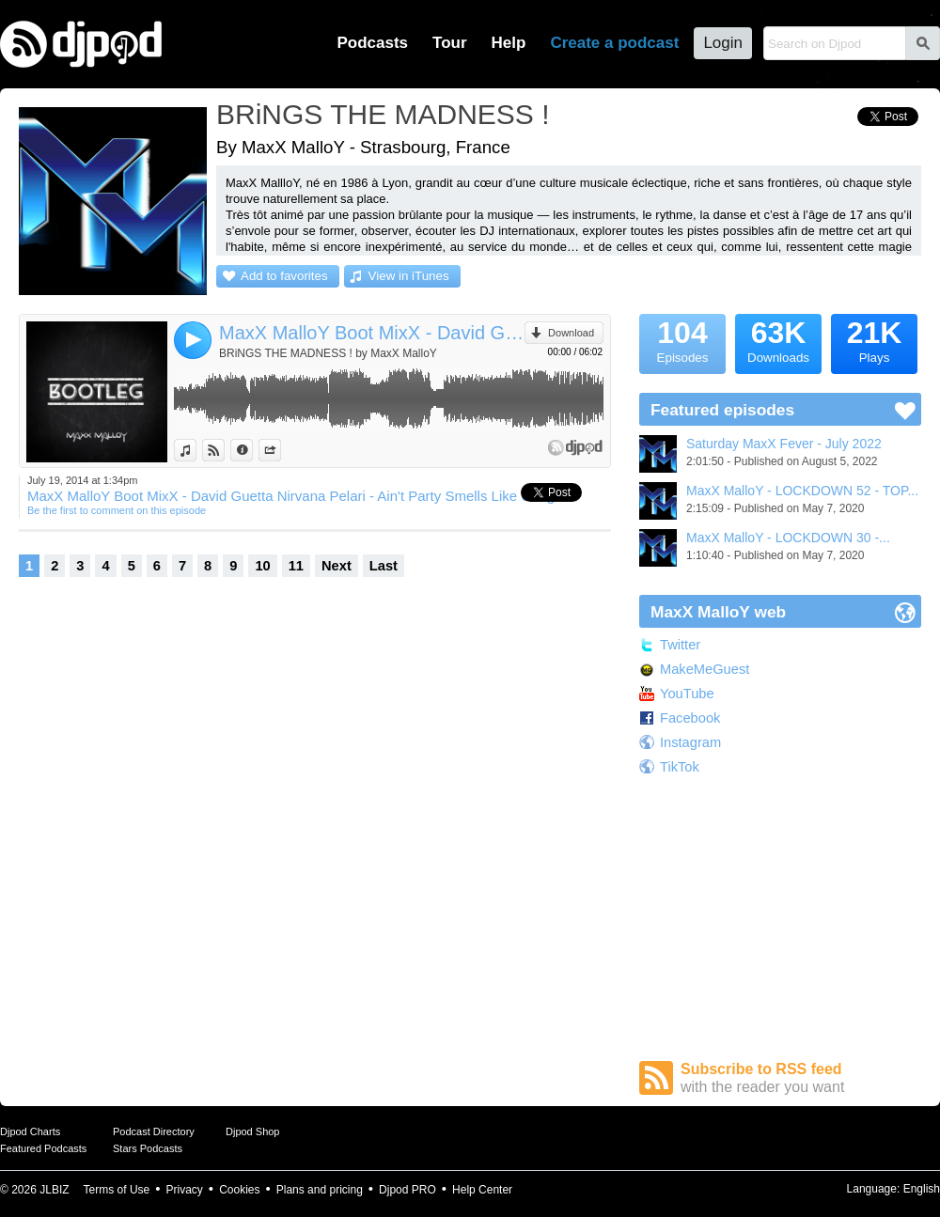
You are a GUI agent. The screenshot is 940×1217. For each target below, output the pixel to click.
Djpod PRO (407, 1189)
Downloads (778, 339)
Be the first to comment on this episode (116, 510)
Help (509, 43)
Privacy (184, 1189)
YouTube (687, 693)
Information (252, 450)
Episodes (682, 339)
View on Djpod (224, 450)
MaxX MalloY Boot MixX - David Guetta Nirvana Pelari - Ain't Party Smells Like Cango (372, 332)
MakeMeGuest (704, 669)
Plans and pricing (319, 1189)
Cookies (239, 1189)
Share (280, 450)
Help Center (482, 1189)
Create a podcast (614, 43)
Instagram (690, 742)
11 (296, 565)
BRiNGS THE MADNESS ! (383, 114)
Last (383, 565)
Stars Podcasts (147, 1148)
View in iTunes (408, 276)
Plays (874, 339)
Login (723, 43)
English (921, 1188)
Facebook (690, 718)
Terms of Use (117, 1189)
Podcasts (372, 43)
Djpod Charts (30, 1131)
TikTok (679, 766)
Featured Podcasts (43, 1148)
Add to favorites (284, 276)
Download (571, 332)
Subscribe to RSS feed (801, 1078)
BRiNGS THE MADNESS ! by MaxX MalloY (328, 353)
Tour (449, 43)
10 (262, 565)
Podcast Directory (154, 1131)
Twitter (680, 644)
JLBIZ (54, 1189)
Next (336, 565)
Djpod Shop (253, 1131)
